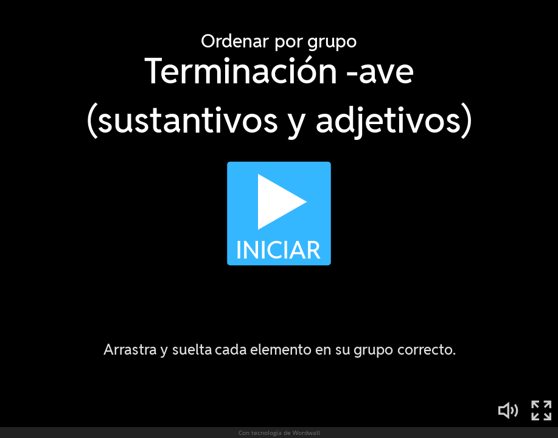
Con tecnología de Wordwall (279, 432)
